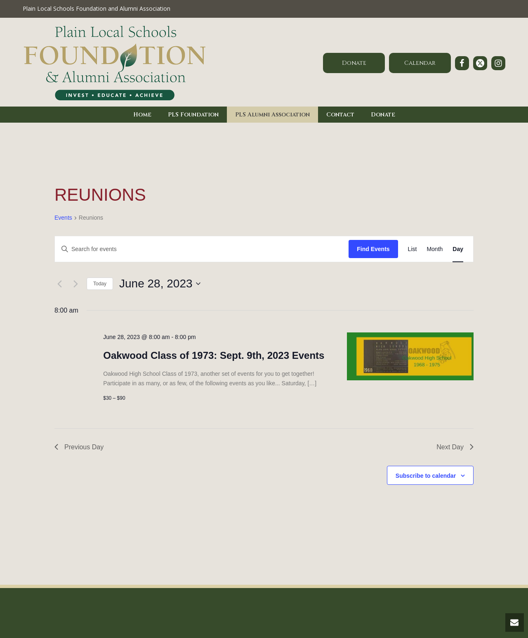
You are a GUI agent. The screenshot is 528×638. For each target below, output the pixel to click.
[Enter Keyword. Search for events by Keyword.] (202, 249)
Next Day (455, 447)
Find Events (373, 249)
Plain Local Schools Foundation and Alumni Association (96, 8)
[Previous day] (59, 284)
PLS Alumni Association (272, 115)
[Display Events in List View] (412, 249)
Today (99, 284)
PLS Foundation (193, 115)
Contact (340, 115)
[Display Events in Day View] (458, 249)
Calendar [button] (420, 63)
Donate (383, 115)
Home (142, 115)
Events (63, 217)
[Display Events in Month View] (435, 249)
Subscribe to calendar (426, 475)
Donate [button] (354, 63)
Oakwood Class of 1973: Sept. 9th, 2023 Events (213, 355)
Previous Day (79, 447)
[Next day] (75, 284)
